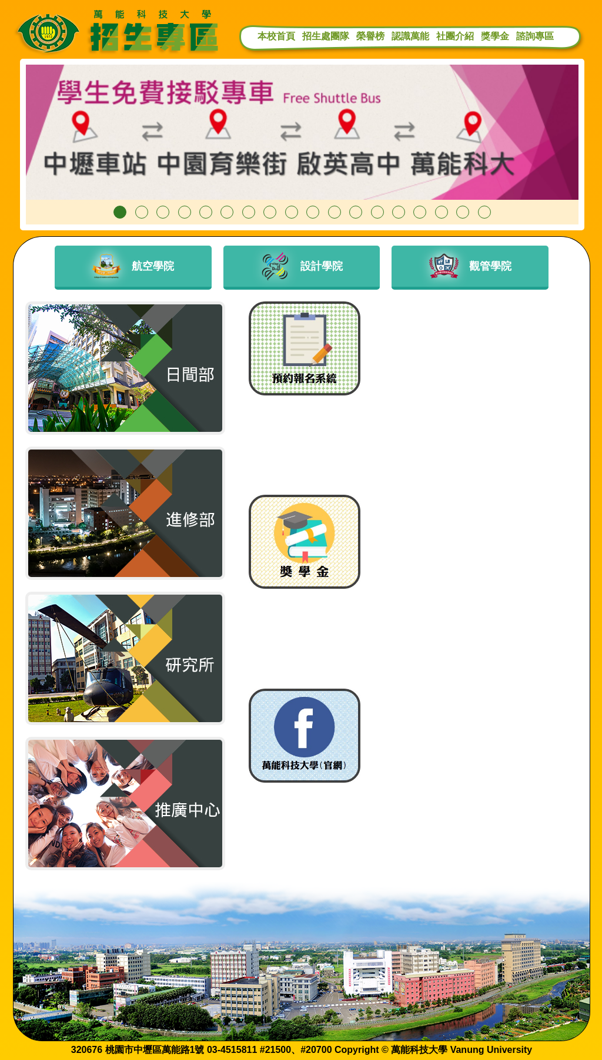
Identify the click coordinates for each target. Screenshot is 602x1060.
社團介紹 (455, 36)
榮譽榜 (370, 36)
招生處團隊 (325, 36)
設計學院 (301, 266)
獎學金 (495, 36)
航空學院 (133, 266)
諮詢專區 (535, 36)
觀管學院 (470, 266)
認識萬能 (410, 36)
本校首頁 (276, 36)
